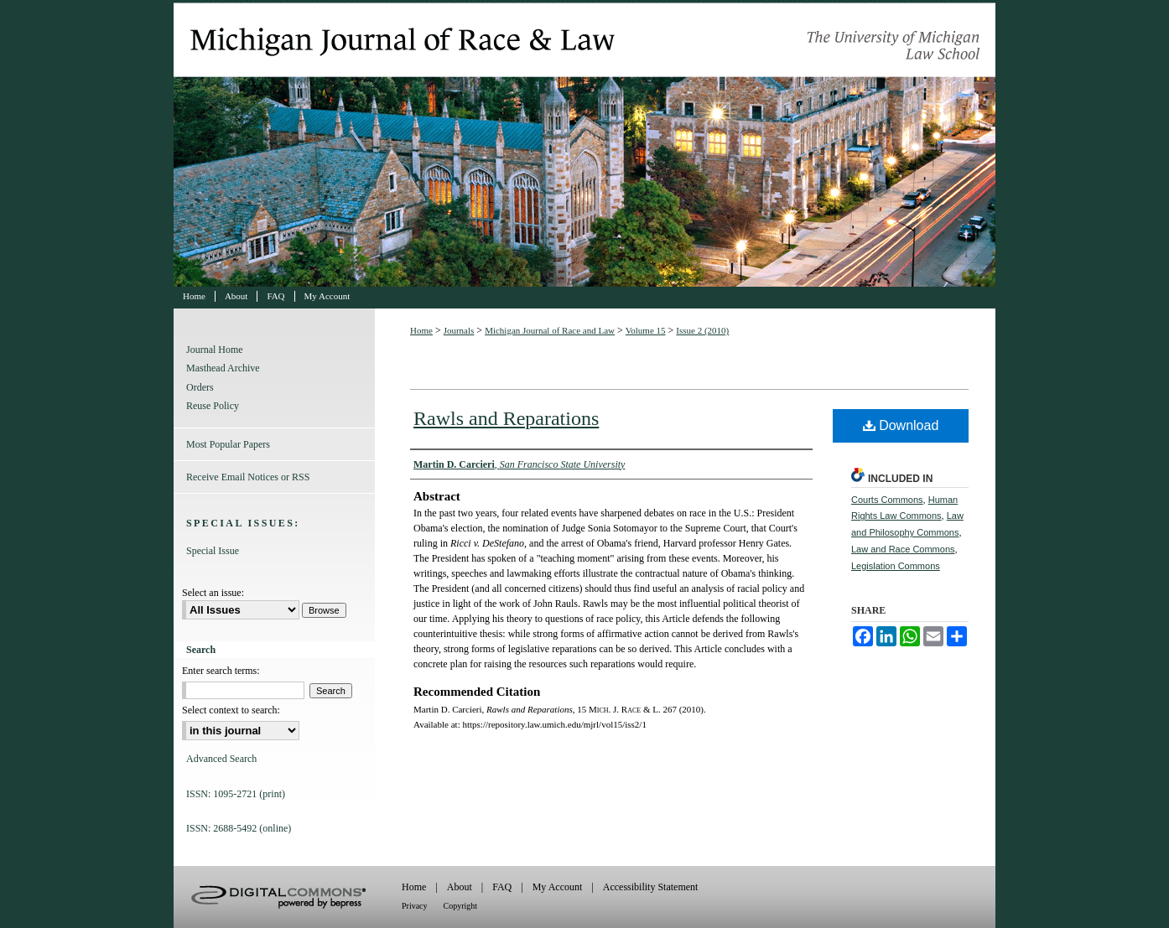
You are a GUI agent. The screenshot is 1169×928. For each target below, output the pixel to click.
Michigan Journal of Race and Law (584, 143)
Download (901, 425)
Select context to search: (231, 710)
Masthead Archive (223, 368)
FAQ (502, 887)
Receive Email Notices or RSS (247, 477)
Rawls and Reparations (506, 418)
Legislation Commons (895, 566)
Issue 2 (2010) (702, 330)
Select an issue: (213, 593)
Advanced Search (221, 759)
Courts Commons (887, 500)
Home (421, 330)
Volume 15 (646, 330)
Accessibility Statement (651, 887)
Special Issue (212, 551)
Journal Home (214, 349)
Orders (200, 387)
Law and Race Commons (903, 549)
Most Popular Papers (228, 444)
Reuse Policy (212, 406)
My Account (558, 887)
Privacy (415, 905)
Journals (459, 330)
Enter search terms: (221, 671)
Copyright (461, 905)
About (459, 887)
